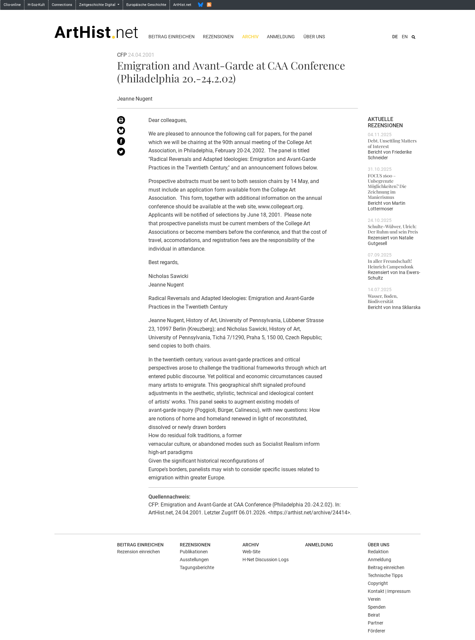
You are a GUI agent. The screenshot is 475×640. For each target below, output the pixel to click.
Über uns (314, 36)
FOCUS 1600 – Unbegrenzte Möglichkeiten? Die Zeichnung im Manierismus (387, 186)
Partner (375, 622)
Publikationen (194, 551)
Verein (374, 599)
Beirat (374, 615)
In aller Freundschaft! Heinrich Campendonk (390, 263)
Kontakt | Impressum (389, 591)
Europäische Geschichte (146, 5)
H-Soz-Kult (36, 5)
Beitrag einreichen (171, 36)
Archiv (250, 36)
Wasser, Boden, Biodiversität (383, 298)
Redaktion (378, 551)
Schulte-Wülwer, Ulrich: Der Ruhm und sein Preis (393, 228)
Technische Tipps (385, 575)
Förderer (376, 630)
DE (395, 36)
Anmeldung (281, 36)
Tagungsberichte (197, 567)
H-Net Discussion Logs (265, 559)
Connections (62, 5)
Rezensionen (218, 36)
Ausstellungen (194, 559)
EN (405, 36)
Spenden (377, 607)
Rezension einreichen (138, 551)
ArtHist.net (182, 5)
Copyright (378, 583)
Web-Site (251, 551)
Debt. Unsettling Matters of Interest (392, 143)
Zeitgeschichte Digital (97, 5)
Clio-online (12, 5)
